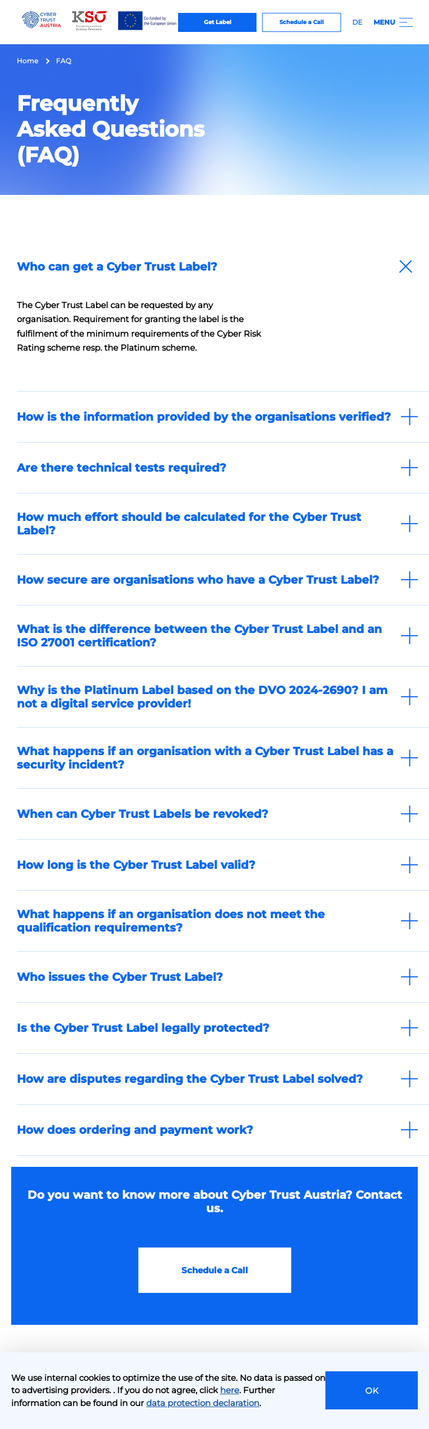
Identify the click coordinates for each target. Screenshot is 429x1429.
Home (27, 61)
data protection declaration (202, 1403)
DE (357, 22)
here (229, 1390)
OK (372, 1390)
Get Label (217, 22)
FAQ (63, 61)
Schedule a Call (301, 22)
